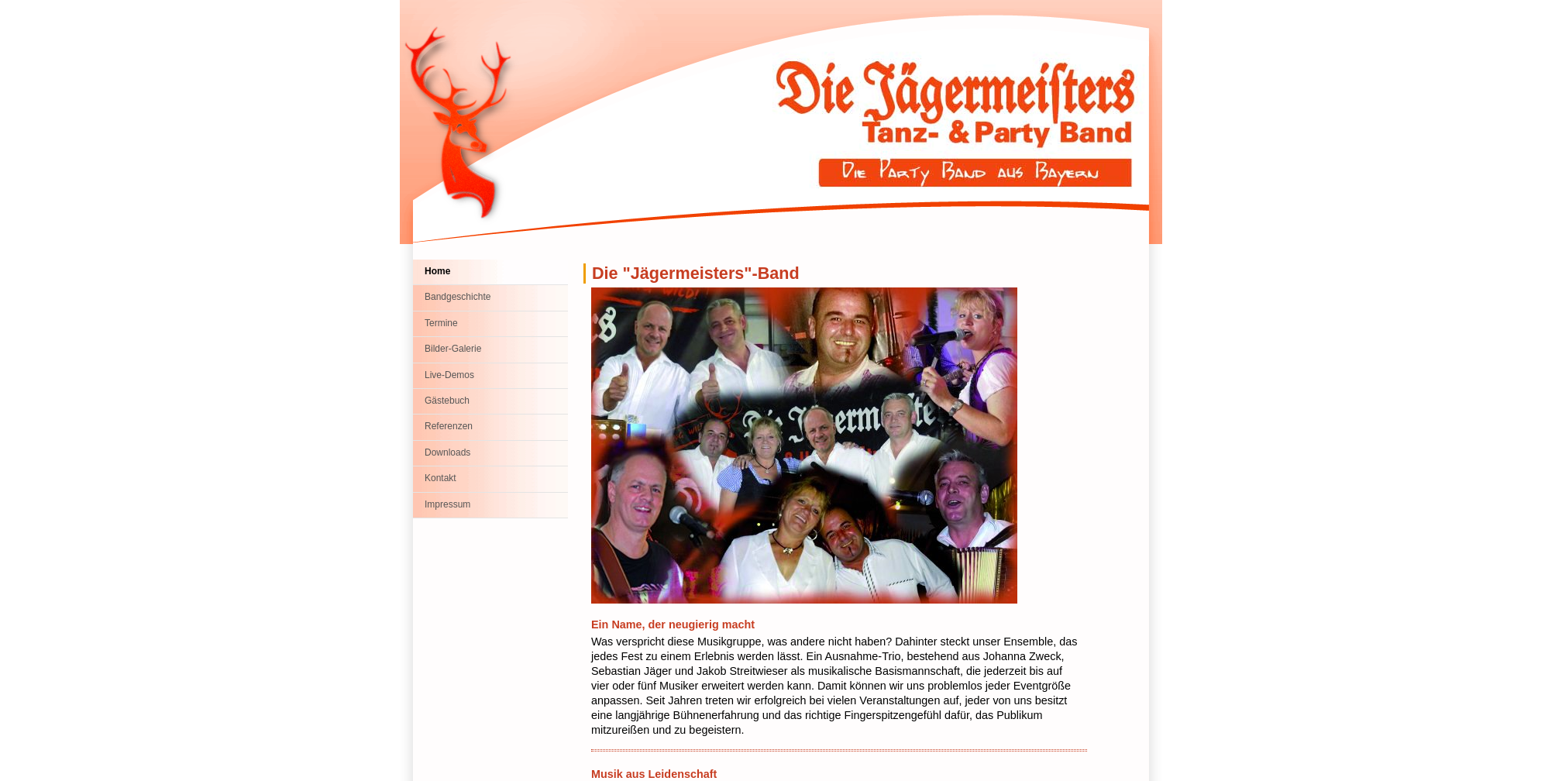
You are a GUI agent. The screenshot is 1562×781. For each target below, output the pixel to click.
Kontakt (440, 478)
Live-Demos (449, 375)
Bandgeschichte (457, 296)
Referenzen (449, 426)
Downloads (447, 452)
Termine (441, 323)
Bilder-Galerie (453, 348)
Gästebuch (447, 400)
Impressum (447, 504)
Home (437, 271)
